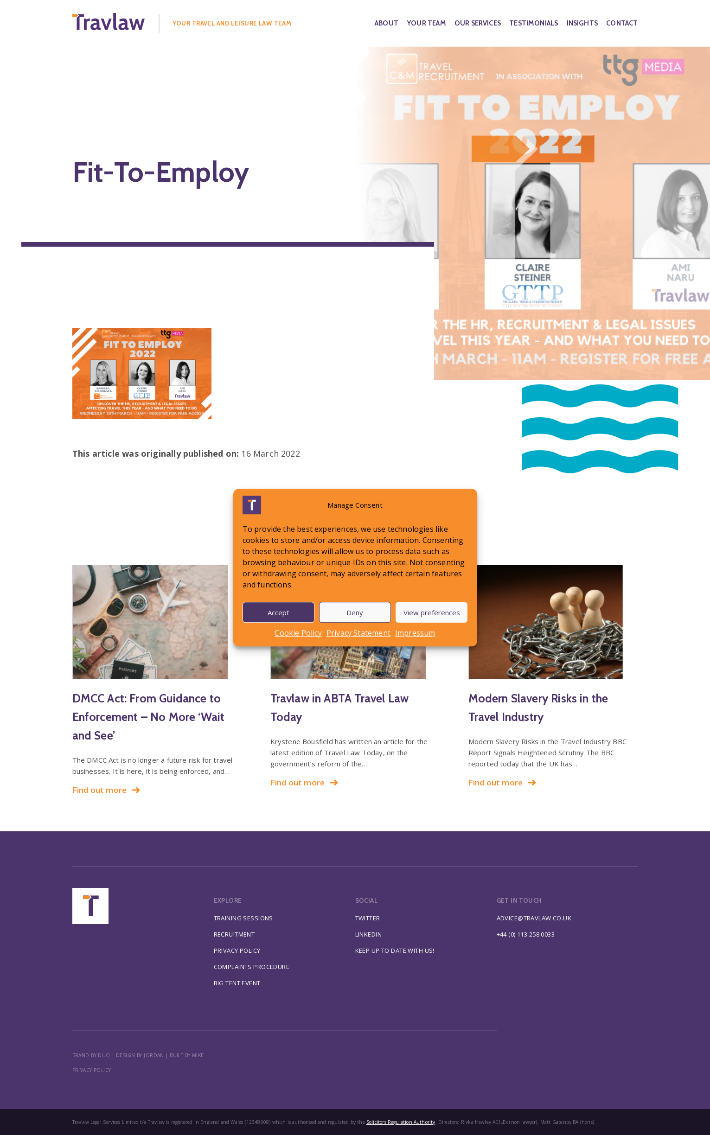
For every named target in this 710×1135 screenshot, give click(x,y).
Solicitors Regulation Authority (400, 1122)
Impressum (415, 633)
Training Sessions (243, 918)
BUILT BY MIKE (187, 1055)
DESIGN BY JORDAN (140, 1055)
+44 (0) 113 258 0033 (526, 934)
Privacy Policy (237, 950)
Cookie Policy (298, 633)
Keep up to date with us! (395, 950)
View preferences (431, 612)
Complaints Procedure (252, 967)
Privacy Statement (358, 633)
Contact (622, 23)
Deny (354, 612)
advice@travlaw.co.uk (534, 918)
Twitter (367, 918)
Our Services (477, 23)
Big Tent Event (237, 983)
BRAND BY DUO (91, 1055)
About (386, 23)
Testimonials (533, 23)
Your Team (426, 23)
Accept (278, 612)
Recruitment (234, 934)
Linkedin (368, 934)
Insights (582, 23)
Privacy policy (91, 1070)
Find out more (106, 789)
